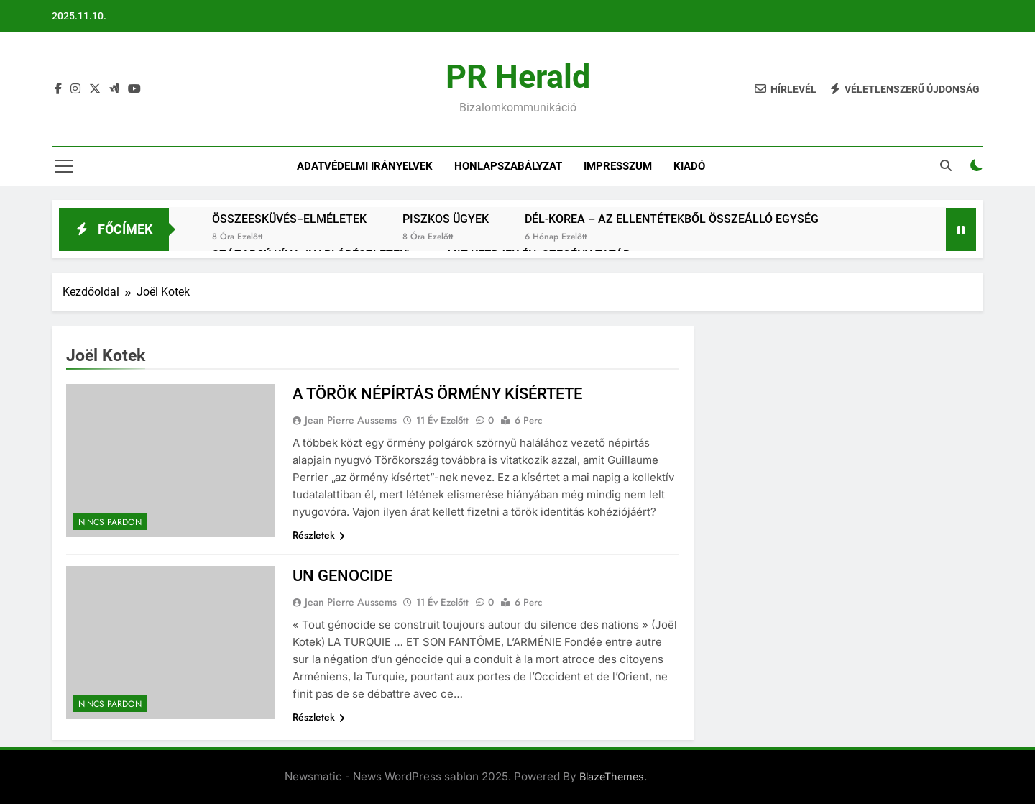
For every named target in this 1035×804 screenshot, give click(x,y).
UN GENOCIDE (342, 576)
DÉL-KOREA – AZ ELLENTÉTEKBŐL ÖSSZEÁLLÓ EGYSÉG (672, 219)
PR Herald (518, 77)
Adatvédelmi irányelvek (365, 166)
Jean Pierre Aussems (351, 420)
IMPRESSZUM (618, 166)
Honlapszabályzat (508, 166)
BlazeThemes (611, 776)
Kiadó (689, 166)
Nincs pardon (110, 522)
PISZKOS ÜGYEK (445, 219)
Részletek (319, 535)
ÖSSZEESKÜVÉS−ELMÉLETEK (289, 219)
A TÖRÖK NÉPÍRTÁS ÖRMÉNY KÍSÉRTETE (437, 394)
